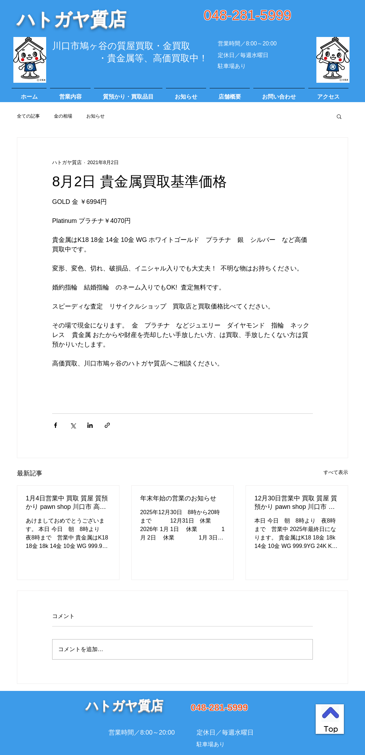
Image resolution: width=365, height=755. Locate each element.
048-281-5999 (247, 15)
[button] (339, 116)
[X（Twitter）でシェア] (72, 425)
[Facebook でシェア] (55, 425)
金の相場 (63, 116)
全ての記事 (28, 116)
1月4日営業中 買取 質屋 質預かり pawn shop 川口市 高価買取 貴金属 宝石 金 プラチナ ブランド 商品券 (67, 503)
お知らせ (95, 116)
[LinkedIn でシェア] (90, 425)
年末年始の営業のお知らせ (178, 498)
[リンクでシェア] (107, 425)
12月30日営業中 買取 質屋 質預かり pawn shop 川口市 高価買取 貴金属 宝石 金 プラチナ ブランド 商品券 (296, 503)
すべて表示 (335, 472)
